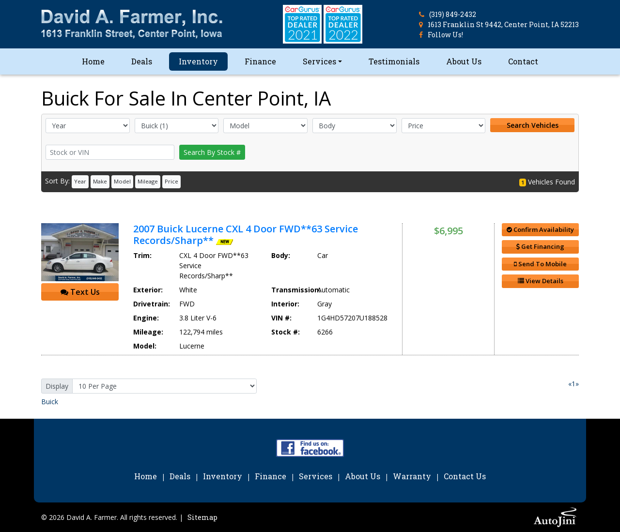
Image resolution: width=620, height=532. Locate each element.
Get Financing (540, 246)
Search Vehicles (532, 125)
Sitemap (202, 517)
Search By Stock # (212, 152)
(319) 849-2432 (452, 14)
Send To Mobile (540, 263)
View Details (540, 280)
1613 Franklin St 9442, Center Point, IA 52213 (503, 24)
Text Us (80, 292)
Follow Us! (445, 34)
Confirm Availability (540, 229)
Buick (49, 401)
